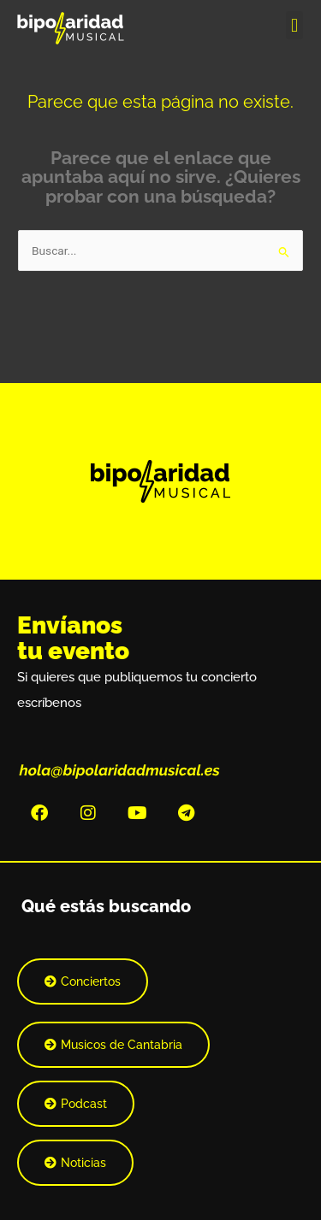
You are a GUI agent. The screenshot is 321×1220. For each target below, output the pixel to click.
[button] (294, 25)
